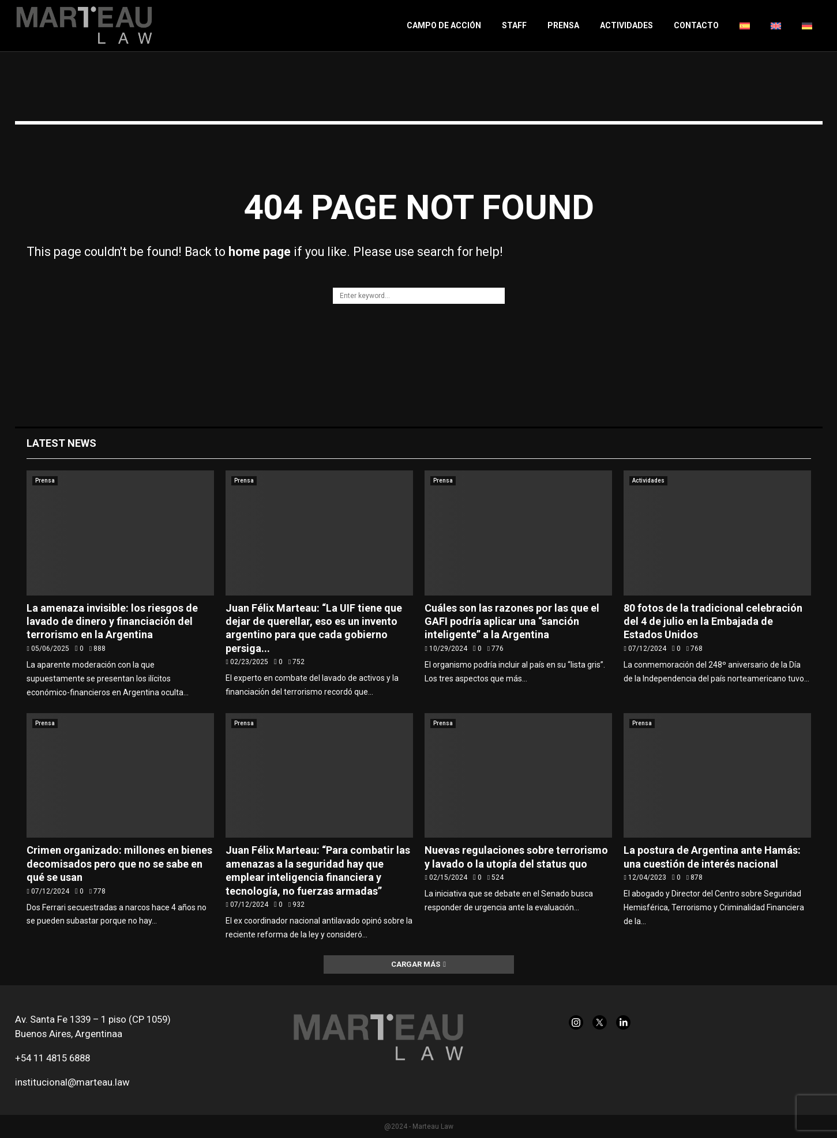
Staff (514, 25)
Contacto (696, 25)
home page (259, 251)
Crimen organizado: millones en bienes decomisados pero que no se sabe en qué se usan (119, 863)
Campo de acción (444, 25)
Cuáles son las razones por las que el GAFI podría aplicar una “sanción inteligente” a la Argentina (512, 621)
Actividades (626, 25)
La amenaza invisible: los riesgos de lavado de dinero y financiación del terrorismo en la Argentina (112, 621)
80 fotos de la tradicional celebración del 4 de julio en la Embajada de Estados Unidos (713, 621)
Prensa (563, 25)
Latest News (61, 443)
